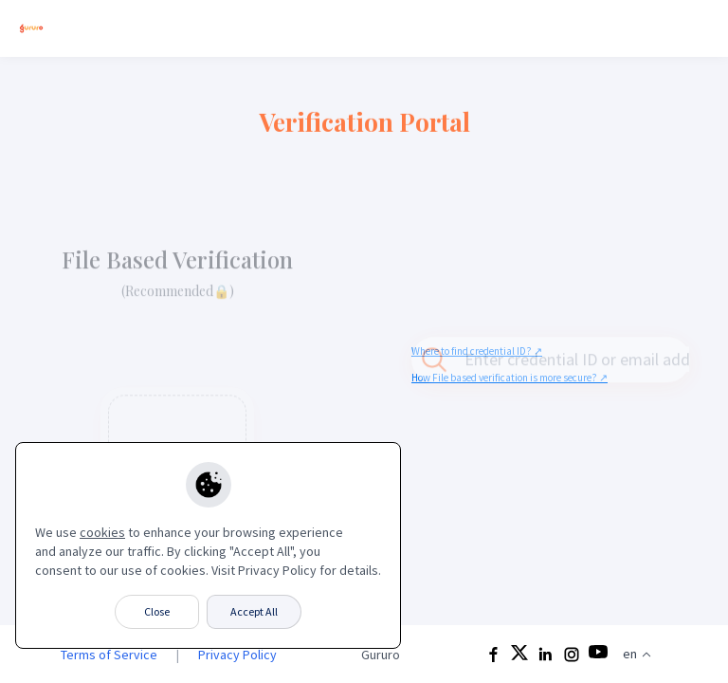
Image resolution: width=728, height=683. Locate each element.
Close (157, 611)
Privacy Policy (237, 654)
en (637, 653)
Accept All (254, 611)
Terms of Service (109, 654)
